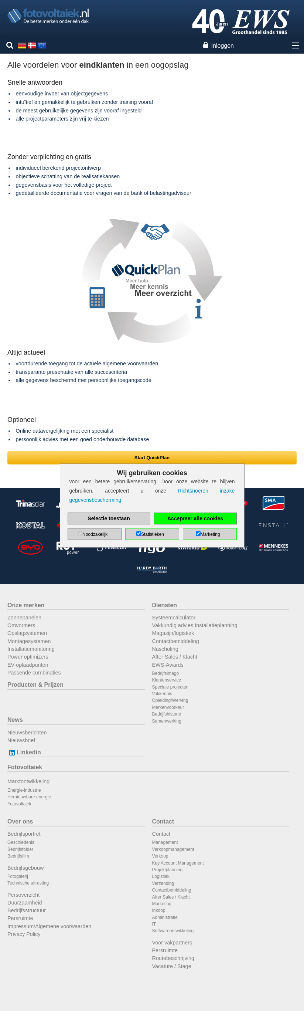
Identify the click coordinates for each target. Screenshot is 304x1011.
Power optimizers (27, 657)
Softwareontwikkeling (173, 930)
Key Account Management (178, 863)
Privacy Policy (24, 934)
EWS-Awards (168, 665)
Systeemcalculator (174, 618)
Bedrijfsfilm (18, 856)
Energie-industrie (24, 790)
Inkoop (158, 910)
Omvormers (21, 625)
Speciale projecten (170, 687)
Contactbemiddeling (175, 641)
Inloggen (222, 46)
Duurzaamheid (24, 903)
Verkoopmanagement (173, 849)
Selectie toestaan (109, 518)
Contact (163, 821)
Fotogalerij (17, 876)
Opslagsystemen (27, 633)
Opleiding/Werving (170, 700)
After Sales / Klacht (174, 657)
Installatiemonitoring (31, 649)
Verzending (163, 883)
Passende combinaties (34, 673)
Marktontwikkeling (28, 781)
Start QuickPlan (152, 457)
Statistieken (152, 534)
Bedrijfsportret (24, 834)
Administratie (165, 917)
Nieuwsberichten (27, 733)
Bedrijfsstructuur (26, 910)
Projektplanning (167, 869)
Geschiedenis (20, 842)
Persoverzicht (23, 895)
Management (165, 842)
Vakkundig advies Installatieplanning (195, 625)
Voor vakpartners (172, 943)
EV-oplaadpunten (27, 665)
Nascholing (165, 649)
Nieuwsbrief (21, 740)
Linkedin (24, 752)
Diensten (164, 605)
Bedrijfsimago (165, 673)
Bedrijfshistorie (166, 714)
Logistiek (161, 876)
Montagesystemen (29, 641)
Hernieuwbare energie (29, 796)
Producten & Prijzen (35, 685)
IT (154, 924)
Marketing (162, 903)
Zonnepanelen (24, 618)
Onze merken (25, 605)
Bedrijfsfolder (20, 849)
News (15, 720)
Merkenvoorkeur (168, 707)
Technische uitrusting (28, 883)
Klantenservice (166, 680)
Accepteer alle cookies (195, 518)
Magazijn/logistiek (173, 633)
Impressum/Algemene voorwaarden (49, 926)
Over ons (20, 821)
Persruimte (20, 918)
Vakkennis (162, 693)
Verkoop (160, 856)
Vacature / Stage (171, 966)
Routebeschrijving (173, 958)
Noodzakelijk (94, 534)
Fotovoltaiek (24, 767)
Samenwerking (166, 721)
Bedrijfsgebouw (25, 868)
